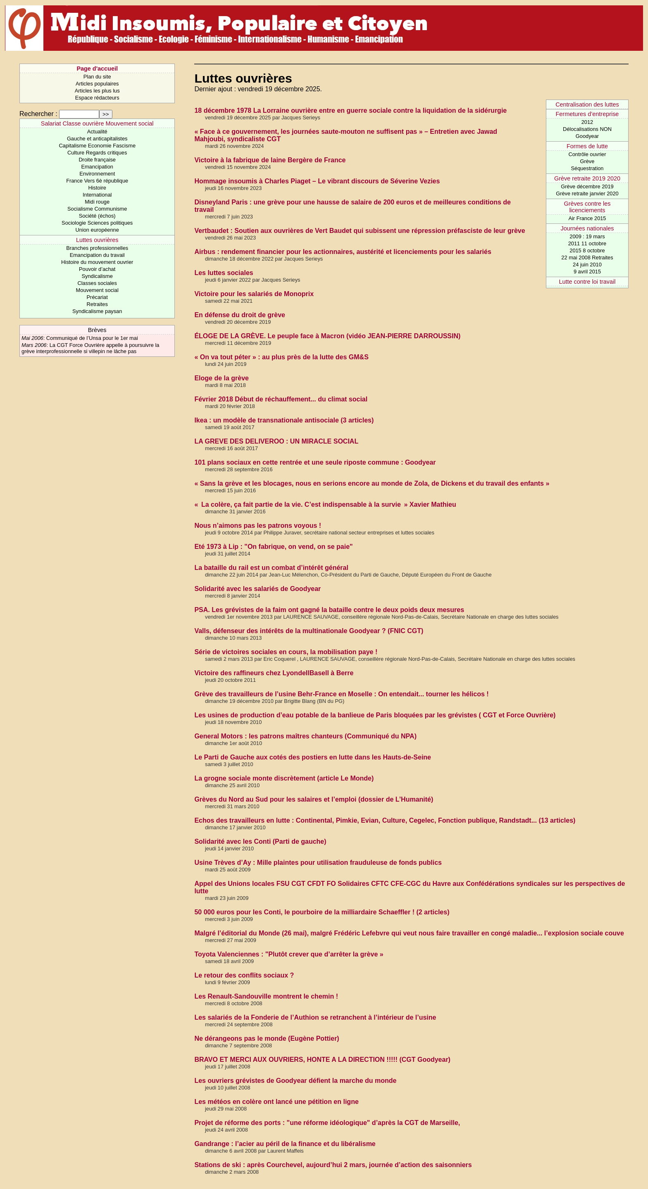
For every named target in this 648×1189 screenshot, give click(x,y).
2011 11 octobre (587, 243)
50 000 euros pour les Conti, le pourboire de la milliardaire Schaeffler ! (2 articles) (321, 912)
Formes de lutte (587, 146)
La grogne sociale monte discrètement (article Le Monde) (284, 778)
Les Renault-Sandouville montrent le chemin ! (266, 996)
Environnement (97, 174)
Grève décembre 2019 (587, 186)
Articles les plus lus (97, 91)
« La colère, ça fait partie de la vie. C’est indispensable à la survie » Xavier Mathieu (325, 504)
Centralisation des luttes (587, 104)
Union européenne (97, 230)
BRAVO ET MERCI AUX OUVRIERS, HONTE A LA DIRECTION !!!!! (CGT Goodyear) (322, 1059)
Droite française (97, 160)
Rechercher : (38, 113)
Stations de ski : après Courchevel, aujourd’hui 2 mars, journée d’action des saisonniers (333, 1164)
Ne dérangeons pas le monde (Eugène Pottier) (266, 1038)
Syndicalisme (96, 276)
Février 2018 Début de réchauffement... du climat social (280, 399)
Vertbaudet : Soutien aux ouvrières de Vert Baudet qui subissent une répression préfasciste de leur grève (359, 230)
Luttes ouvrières (97, 240)
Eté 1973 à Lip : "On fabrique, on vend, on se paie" (273, 546)
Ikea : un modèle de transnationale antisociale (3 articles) (284, 420)
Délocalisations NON (587, 129)
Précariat (97, 297)
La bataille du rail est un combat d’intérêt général (271, 567)
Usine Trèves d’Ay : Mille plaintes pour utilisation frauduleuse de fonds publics (318, 862)
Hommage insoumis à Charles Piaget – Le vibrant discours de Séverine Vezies (317, 181)
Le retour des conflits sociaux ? (244, 975)
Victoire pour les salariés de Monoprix (254, 293)
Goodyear (587, 136)
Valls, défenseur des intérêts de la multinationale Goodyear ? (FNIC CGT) (308, 630)
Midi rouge (97, 202)
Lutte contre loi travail (587, 281)
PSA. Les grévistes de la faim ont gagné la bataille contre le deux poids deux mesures (329, 609)
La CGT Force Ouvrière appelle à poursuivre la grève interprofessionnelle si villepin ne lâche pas (90, 348)
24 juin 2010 (587, 264)
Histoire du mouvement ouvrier (97, 262)
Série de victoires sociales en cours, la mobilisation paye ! (285, 651)
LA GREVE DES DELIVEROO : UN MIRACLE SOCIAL (276, 441)
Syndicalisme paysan (97, 311)
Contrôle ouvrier (587, 154)
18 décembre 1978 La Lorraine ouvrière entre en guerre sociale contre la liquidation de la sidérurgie (350, 110)
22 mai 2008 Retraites (587, 257)
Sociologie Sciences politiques (97, 223)
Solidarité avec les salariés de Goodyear (257, 588)
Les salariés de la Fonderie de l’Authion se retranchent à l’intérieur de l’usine (315, 1017)
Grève (587, 161)
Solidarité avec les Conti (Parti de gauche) (260, 841)
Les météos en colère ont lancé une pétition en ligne (276, 1101)
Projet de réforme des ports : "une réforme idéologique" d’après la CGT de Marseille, (327, 1122)
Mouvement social (97, 290)
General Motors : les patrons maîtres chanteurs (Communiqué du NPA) (305, 736)
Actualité (97, 131)
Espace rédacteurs (97, 98)
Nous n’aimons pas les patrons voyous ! (257, 525)
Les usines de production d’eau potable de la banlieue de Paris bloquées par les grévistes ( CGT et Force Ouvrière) (374, 715)
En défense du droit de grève (239, 314)
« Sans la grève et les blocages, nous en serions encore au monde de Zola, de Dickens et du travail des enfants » (371, 483)
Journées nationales (587, 228)
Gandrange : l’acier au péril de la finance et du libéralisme (284, 1143)
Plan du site (97, 77)
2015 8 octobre (587, 250)
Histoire (97, 188)
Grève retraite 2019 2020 (587, 178)
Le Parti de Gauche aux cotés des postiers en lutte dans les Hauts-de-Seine (312, 757)
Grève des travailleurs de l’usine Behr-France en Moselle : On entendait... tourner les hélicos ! (341, 694)
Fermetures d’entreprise (587, 114)
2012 (587, 122)
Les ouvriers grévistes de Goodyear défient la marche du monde (295, 1080)
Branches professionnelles (97, 248)
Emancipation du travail (97, 255)
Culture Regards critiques (97, 153)
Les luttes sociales (223, 272)
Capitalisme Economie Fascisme (97, 145)
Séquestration (587, 168)
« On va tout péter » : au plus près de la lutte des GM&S (281, 357)
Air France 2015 (587, 218)
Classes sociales (97, 283)
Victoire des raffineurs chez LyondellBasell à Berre (273, 672)
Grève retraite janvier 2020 (587, 193)
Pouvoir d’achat (97, 269)
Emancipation (97, 167)
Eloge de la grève (221, 378)
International (97, 195)
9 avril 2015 (587, 271)
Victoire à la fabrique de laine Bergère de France (269, 160)
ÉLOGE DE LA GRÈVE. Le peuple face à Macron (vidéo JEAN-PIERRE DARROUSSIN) (327, 335)
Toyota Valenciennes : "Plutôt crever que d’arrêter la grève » (288, 954)
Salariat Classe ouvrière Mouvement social (97, 123)
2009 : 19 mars (587, 236)
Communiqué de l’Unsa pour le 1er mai (92, 338)
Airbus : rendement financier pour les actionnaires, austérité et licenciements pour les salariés (342, 251)
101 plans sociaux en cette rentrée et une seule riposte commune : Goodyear (315, 462)
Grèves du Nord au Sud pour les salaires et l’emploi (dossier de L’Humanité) (313, 799)
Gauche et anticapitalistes (97, 138)
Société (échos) (97, 216)
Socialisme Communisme (97, 209)
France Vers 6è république (97, 181)
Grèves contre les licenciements (587, 207)
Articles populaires (97, 84)
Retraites (97, 304)
